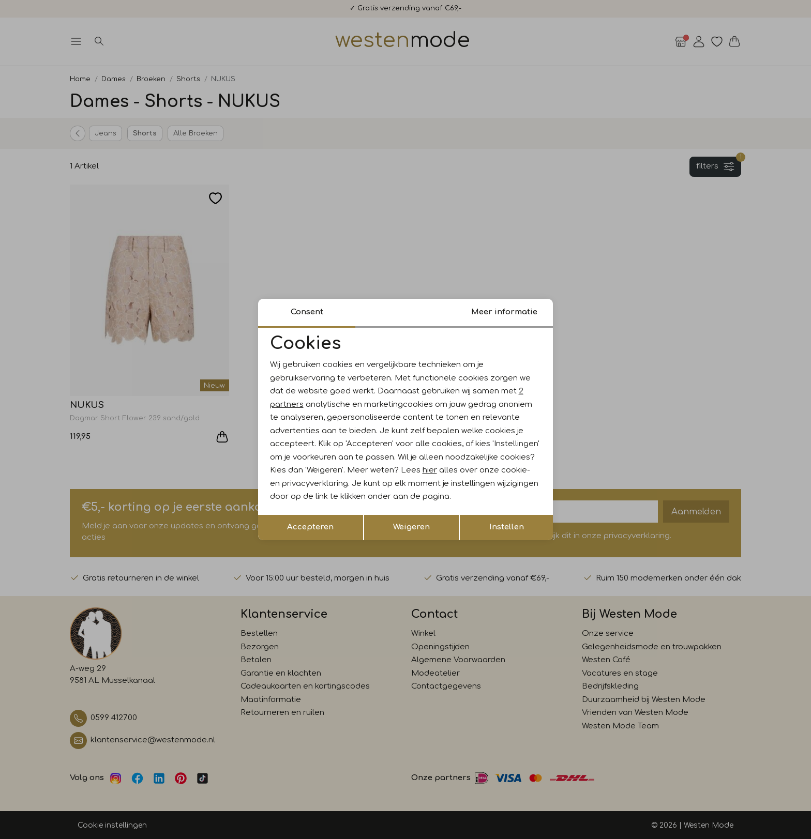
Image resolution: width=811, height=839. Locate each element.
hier (430, 470)
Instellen (506, 527)
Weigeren (411, 527)
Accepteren (310, 527)
